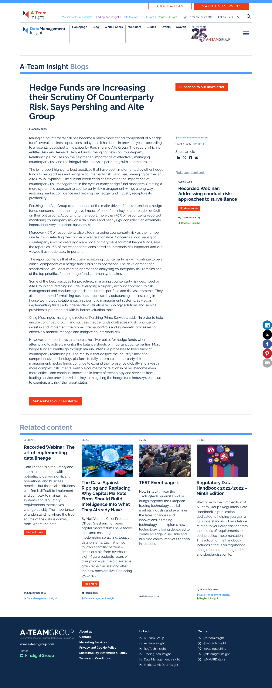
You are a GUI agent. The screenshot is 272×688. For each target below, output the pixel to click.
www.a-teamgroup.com (37, 644)
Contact (85, 637)
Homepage (79, 27)
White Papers (113, 27)
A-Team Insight (154, 643)
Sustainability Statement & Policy (103, 653)
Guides (151, 27)
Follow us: (224, 17)
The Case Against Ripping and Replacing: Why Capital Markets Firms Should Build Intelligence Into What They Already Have (107, 496)
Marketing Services (222, 6)
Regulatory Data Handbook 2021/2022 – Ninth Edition (222, 488)
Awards (181, 27)
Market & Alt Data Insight (77, 17)
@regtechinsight (214, 643)
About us (85, 631)
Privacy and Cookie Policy (97, 647)
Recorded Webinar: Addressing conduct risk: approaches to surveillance (207, 194)
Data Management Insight (138, 17)
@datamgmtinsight (216, 654)
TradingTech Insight (107, 17)
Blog (96, 27)
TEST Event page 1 (159, 482)
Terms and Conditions (95, 658)
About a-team (170, 6)
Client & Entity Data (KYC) (189, 144)
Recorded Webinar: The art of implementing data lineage (49, 452)
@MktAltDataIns (214, 659)
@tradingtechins (214, 648)
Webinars (134, 27)
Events (166, 27)
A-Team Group (154, 638)
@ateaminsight (213, 638)
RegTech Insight (167, 17)
